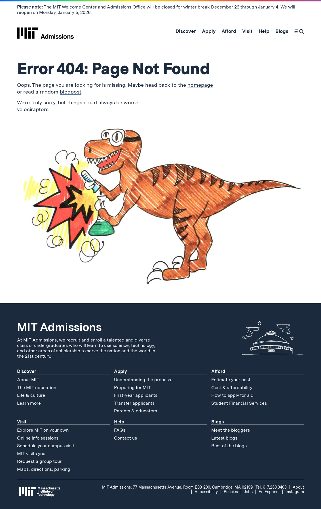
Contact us (125, 438)
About (298, 487)
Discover (26, 371)
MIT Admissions (59, 327)
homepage (200, 85)
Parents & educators (135, 410)
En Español (269, 491)
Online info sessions (37, 438)
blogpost (70, 92)
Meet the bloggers (230, 430)
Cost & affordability (231, 387)
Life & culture (31, 395)
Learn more (29, 403)
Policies (231, 491)
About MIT (28, 379)
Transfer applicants (134, 403)
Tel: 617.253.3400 (271, 487)
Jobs (248, 491)
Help (119, 422)
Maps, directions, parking (43, 469)
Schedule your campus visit (45, 445)
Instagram (295, 491)
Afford (218, 371)
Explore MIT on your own (43, 430)
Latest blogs (224, 438)
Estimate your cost (230, 379)
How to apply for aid (232, 395)
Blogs (217, 422)
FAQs (119, 430)
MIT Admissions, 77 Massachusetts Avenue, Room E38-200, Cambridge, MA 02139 (177, 487)
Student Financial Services (239, 403)
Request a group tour (39, 461)
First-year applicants (135, 395)
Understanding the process (142, 379)
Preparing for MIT (132, 387)
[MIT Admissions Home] (45, 31)
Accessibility (206, 491)
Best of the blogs (229, 445)
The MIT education (36, 387)
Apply (120, 371)
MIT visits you (31, 453)
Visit (21, 422)
